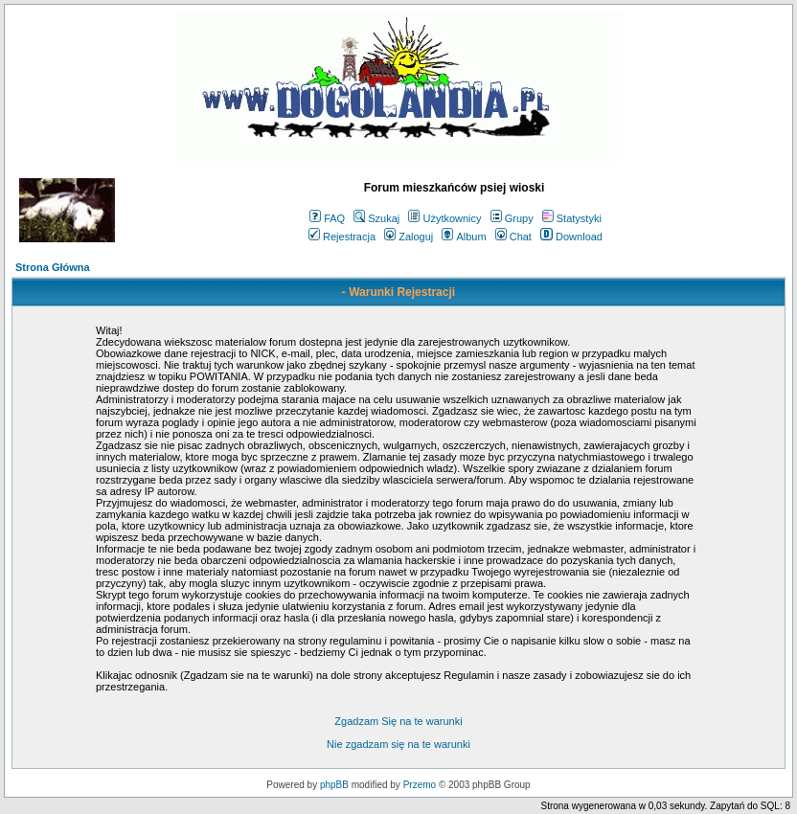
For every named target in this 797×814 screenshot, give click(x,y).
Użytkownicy (444, 218)
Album (464, 236)
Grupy (512, 218)
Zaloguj (408, 236)
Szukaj (376, 218)
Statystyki (572, 218)
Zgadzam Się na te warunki (398, 721)
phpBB (334, 785)
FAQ (327, 218)
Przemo (419, 785)
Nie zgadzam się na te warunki (398, 744)
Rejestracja (342, 236)
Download (571, 236)
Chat (513, 236)
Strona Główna (52, 267)
